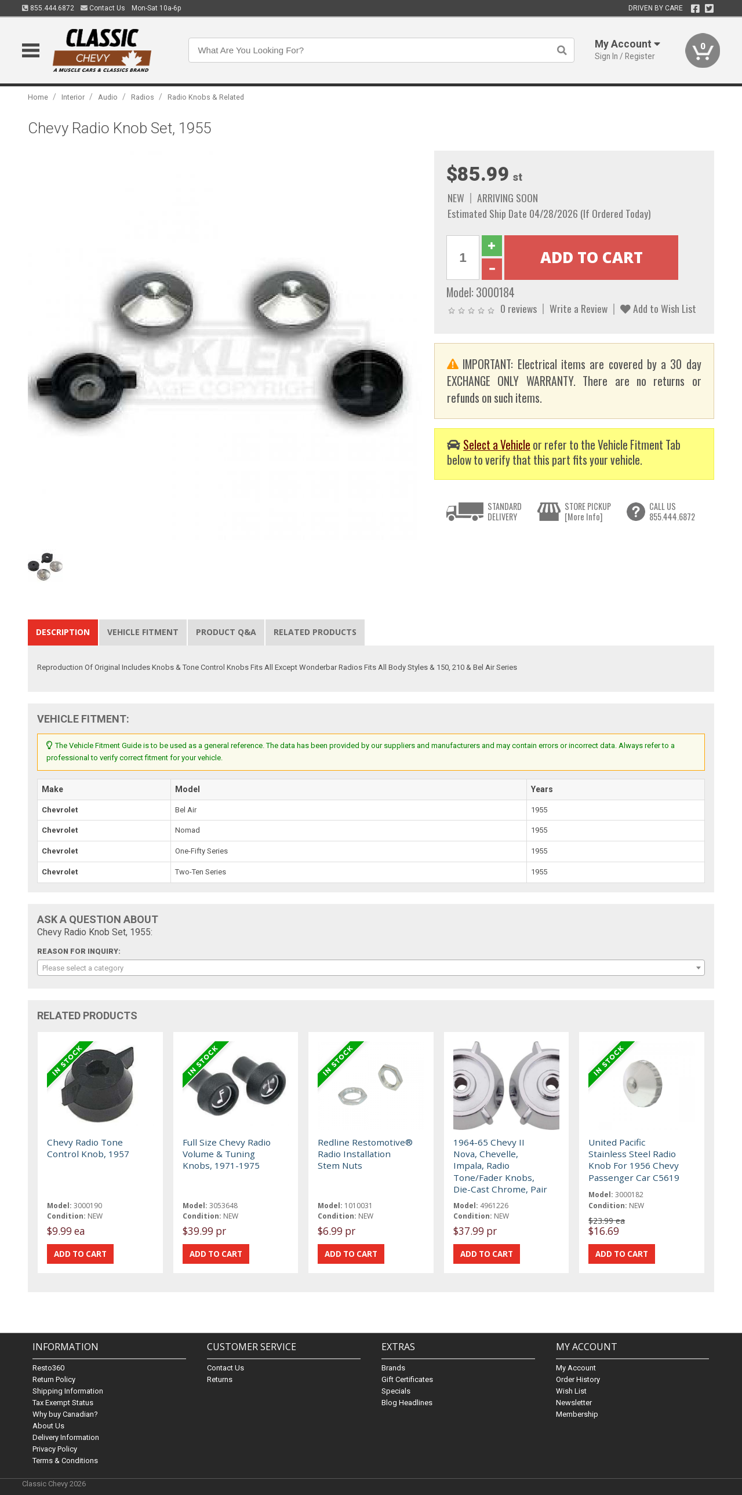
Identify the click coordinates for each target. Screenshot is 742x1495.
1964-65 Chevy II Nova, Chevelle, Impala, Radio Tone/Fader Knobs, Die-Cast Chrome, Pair (500, 1165)
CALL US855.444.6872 (672, 511)
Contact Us (103, 8)
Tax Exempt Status (62, 1402)
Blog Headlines (406, 1402)
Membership (577, 1414)
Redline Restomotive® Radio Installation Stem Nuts (365, 1154)
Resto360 (48, 1367)
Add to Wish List (658, 308)
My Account (576, 1367)
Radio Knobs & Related (206, 97)
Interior (73, 97)
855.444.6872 (48, 8)
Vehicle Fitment (143, 631)
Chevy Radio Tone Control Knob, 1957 (88, 1147)
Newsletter (574, 1402)
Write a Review (579, 308)
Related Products (315, 631)
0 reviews (518, 308)
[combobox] (370, 968)
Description (63, 631)
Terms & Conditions (65, 1460)
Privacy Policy (54, 1449)
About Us (48, 1425)
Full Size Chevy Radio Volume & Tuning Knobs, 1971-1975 (227, 1154)
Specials (395, 1391)
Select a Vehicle (496, 444)
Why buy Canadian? (65, 1414)
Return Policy (53, 1379)
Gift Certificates (407, 1379)
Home (38, 97)
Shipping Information (67, 1391)
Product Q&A (226, 631)
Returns (219, 1379)
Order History (578, 1379)
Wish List (571, 1391)
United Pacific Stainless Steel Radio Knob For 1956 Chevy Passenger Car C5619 (633, 1159)
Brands (393, 1367)
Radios (142, 97)
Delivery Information (65, 1437)
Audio (108, 97)
